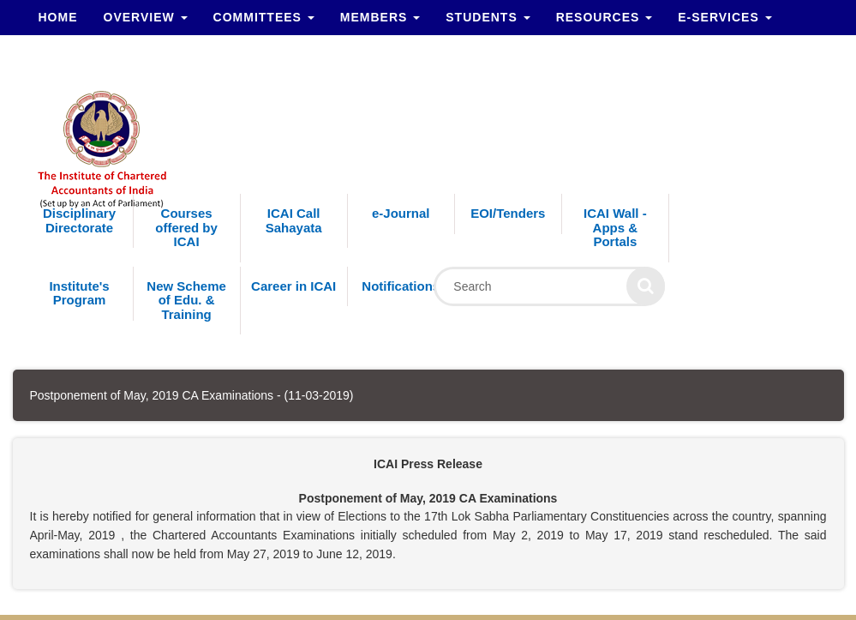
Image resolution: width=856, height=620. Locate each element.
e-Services (724, 17)
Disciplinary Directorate (79, 220)
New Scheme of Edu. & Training (186, 300)
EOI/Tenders (507, 213)
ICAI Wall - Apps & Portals (615, 227)
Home (58, 17)
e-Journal (401, 213)
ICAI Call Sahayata (294, 220)
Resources (604, 17)
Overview (146, 17)
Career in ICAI (293, 286)
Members (380, 17)
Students (488, 17)
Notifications (401, 286)
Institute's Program (79, 293)
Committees (263, 17)
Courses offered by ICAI (186, 227)
